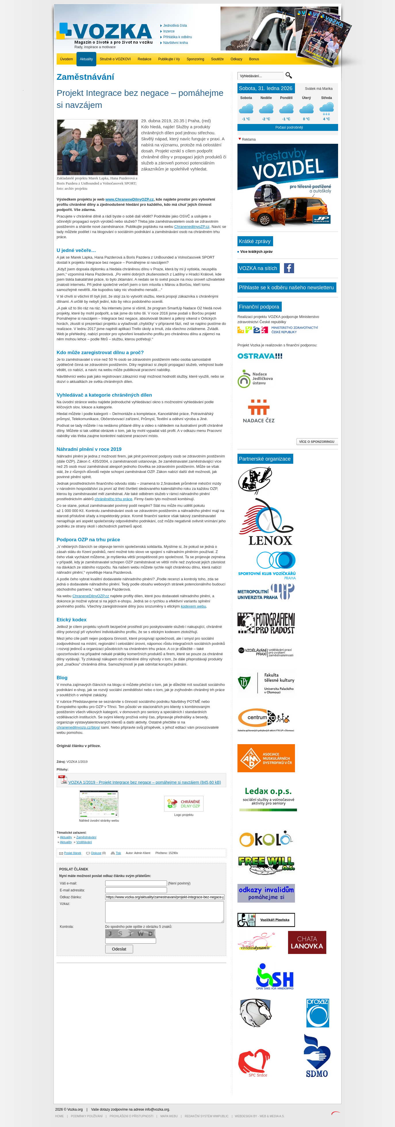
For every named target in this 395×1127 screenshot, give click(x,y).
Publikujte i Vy (169, 59)
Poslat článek (72, 853)
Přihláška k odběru (177, 37)
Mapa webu (169, 1116)
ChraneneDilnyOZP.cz (90, 596)
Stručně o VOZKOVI (115, 59)
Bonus (254, 59)
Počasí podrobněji (289, 127)
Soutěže (217, 59)
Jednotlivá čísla (175, 26)
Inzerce (169, 31)
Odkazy (236, 59)
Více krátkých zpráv (256, 252)
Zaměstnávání (86, 837)
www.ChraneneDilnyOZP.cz (130, 199)
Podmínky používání (87, 1116)
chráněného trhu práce (113, 499)
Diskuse (96, 853)
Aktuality (86, 59)
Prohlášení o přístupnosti (132, 1116)
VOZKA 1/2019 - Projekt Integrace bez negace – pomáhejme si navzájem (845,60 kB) (144, 782)
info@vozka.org (157, 1109)
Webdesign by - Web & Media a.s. (260, 1116)
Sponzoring (195, 59)
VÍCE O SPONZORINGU (317, 441)
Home (59, 1116)
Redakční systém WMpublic (207, 1116)
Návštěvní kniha (175, 43)
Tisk (118, 853)
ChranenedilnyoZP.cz (192, 226)
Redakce (144, 59)
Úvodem (66, 59)
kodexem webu (193, 606)
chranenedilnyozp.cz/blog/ (78, 727)
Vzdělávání (84, 842)
